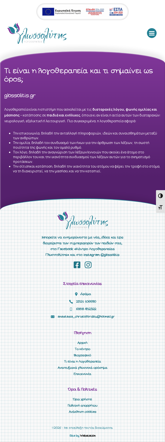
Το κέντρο (82, 349)
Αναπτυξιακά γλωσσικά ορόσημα (82, 368)
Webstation (88, 435)
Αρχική (82, 343)
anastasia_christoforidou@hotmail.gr (86, 316)
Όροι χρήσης (82, 399)
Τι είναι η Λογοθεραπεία (82, 361)
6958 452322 (86, 309)
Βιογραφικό (82, 355)
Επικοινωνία (82, 374)
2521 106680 (86, 301)
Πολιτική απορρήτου (82, 405)
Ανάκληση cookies (82, 412)
